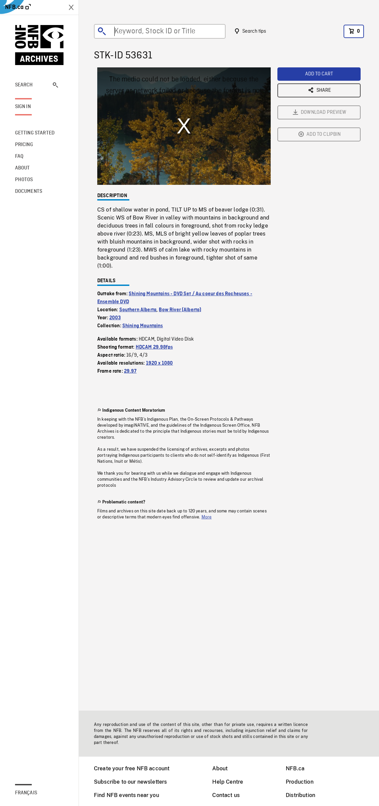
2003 (115, 318)
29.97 (130, 371)
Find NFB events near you (126, 795)
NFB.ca (295, 768)
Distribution (300, 795)
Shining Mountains (142, 326)
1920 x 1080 (159, 363)
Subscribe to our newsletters (130, 782)
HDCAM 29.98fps (154, 347)
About (220, 768)
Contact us (226, 795)
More (207, 517)
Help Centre (227, 782)
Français (26, 793)
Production (299, 782)
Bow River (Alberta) (180, 310)
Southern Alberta (138, 310)
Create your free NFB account (131, 768)
